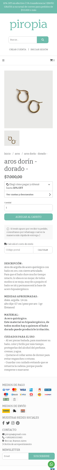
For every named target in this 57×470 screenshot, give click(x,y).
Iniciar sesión (39, 49)
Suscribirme (42, 456)
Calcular (43, 250)
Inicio (7, 153)
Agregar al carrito (28, 216)
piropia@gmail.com (14, 434)
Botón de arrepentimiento (17, 444)
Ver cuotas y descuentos (19, 194)
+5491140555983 (12, 437)
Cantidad (7, 203)
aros (17, 153)
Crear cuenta (17, 49)
